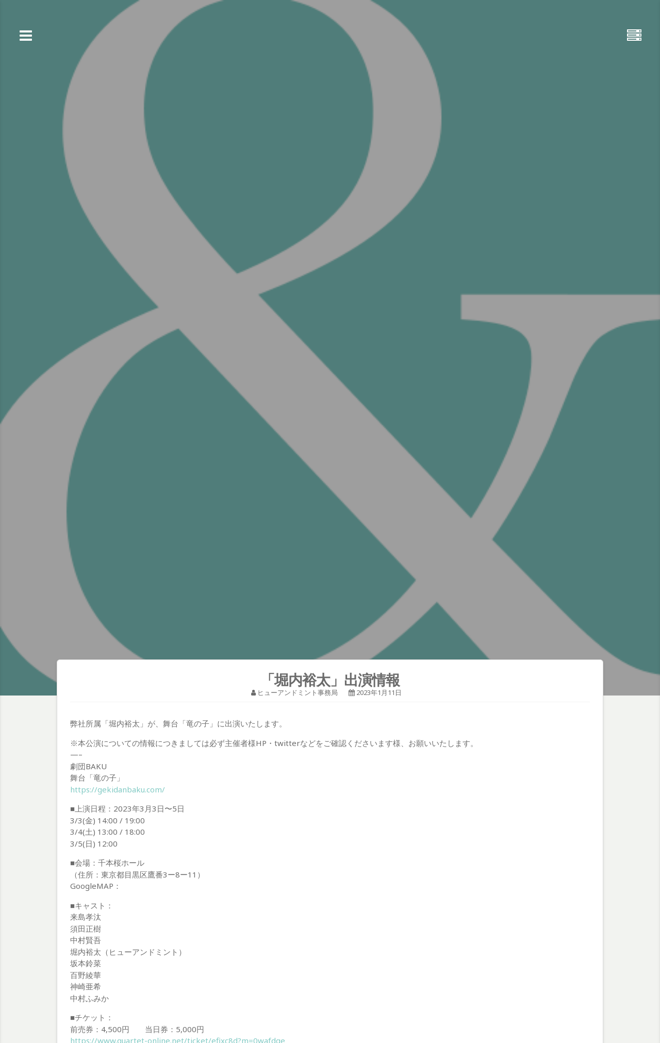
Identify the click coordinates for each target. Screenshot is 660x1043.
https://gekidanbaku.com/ (117, 789)
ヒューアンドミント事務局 (297, 692)
